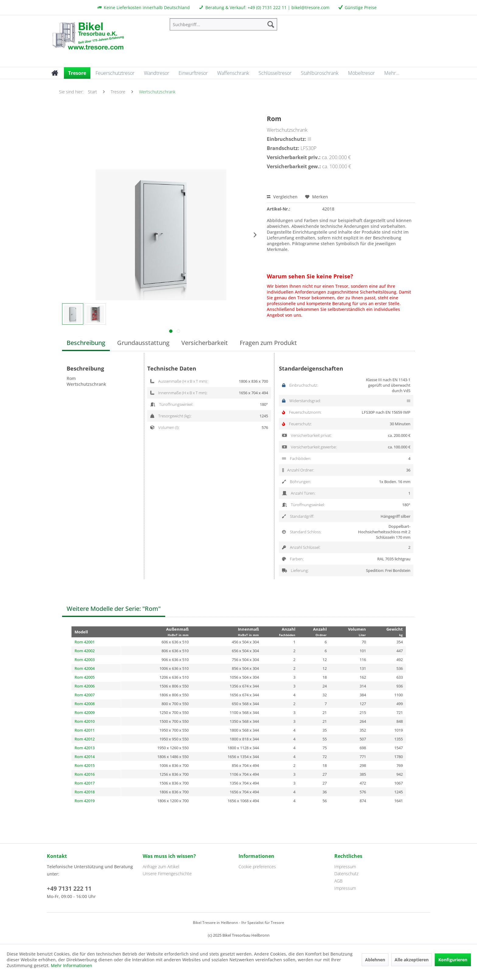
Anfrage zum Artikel (161, 866)
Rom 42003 (85, 659)
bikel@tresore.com (310, 7)
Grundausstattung (143, 343)
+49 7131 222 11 (69, 889)
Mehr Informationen (71, 965)
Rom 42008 (85, 703)
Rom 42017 (85, 783)
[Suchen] (270, 24)
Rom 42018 (85, 792)
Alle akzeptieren (412, 960)
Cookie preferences (257, 866)
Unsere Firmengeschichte (167, 873)
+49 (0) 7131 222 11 (267, 7)
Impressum (345, 866)
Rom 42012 (85, 739)
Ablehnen (375, 960)
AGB (338, 881)
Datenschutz (346, 873)
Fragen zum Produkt (268, 343)
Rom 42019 (85, 800)
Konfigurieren (452, 960)
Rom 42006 (85, 686)
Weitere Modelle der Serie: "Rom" (114, 608)
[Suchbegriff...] (223, 24)
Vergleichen (282, 197)
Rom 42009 (85, 712)
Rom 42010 (85, 721)
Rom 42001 (85, 642)
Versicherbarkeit (204, 343)
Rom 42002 (85, 650)
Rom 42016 (85, 774)
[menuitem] (223, 24)
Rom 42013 (85, 747)
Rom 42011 (85, 730)
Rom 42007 (85, 695)
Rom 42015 (85, 765)
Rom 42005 (85, 677)
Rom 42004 (85, 668)
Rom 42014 (85, 756)
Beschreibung (86, 343)
